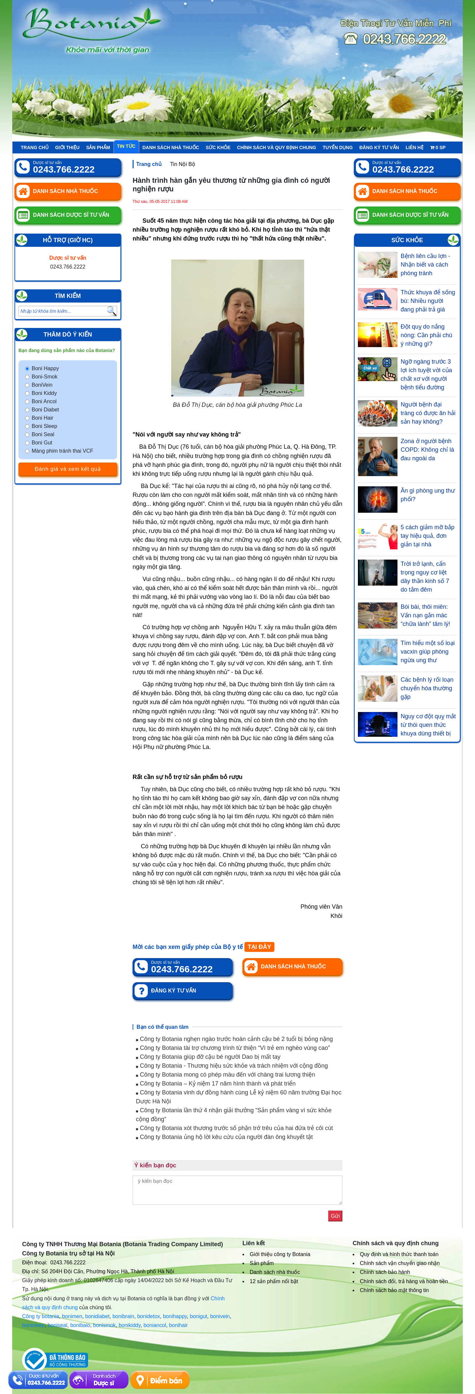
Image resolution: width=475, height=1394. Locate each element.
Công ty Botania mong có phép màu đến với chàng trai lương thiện (225, 1074)
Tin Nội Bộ (182, 164)
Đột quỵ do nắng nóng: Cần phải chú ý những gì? (426, 335)
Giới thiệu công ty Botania (280, 1254)
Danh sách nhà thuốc (170, 147)
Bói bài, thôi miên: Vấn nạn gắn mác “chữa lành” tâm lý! (425, 615)
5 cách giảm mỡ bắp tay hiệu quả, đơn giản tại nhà (428, 536)
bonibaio (80, 1325)
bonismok (104, 1325)
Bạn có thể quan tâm (163, 1027)
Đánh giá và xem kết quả (68, 469)
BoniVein (42, 385)
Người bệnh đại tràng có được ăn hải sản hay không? (428, 413)
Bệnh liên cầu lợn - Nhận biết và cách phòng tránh (425, 264)
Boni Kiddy (44, 393)
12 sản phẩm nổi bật (274, 1281)
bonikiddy (130, 1325)
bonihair (178, 1325)
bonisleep (33, 1325)
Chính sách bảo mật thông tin (394, 1290)
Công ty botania (40, 1316)
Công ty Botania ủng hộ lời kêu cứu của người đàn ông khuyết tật (224, 1137)
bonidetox (148, 1316)
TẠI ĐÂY (259, 947)
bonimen (72, 1316)
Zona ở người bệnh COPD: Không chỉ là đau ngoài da (427, 450)
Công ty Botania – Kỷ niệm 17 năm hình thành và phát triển (216, 1083)
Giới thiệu (67, 147)
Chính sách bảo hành (385, 1272)
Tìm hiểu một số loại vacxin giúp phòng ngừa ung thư (428, 652)
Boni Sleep (44, 426)
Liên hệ (415, 147)
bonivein (220, 1316)
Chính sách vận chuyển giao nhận (400, 1263)
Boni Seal (43, 434)
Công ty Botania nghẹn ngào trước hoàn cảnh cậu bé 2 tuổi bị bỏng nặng (234, 1039)
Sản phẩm (98, 147)
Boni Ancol (44, 401)
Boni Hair (42, 418)
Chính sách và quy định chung (276, 147)
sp (438, 147)
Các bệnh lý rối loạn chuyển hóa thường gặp (427, 688)
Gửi (335, 1216)
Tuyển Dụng (338, 147)
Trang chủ (34, 147)
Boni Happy (45, 368)
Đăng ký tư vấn (379, 147)
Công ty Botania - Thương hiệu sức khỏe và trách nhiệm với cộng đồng (232, 1065)
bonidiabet (97, 1316)
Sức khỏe (218, 147)
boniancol (154, 1325)
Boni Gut (42, 442)
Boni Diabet (45, 409)
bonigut (198, 1316)
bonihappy (175, 1316)
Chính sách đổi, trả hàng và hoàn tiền (404, 1281)
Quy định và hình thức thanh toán (399, 1254)
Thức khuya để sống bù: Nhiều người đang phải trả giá (428, 301)
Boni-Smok (44, 376)
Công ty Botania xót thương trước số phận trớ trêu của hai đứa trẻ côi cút (234, 1128)
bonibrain (123, 1316)
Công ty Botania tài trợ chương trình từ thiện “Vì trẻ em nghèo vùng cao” (233, 1048)
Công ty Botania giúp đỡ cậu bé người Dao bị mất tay (208, 1057)
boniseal (57, 1325)
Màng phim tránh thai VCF (62, 451)
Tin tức (126, 146)
